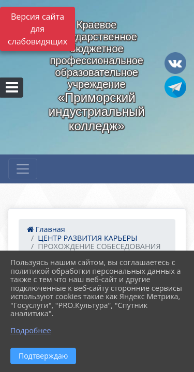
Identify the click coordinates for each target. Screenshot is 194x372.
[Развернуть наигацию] (22, 169)
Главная (46, 229)
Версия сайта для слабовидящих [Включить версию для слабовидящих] (37, 29)
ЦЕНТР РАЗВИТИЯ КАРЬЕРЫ (87, 238)
